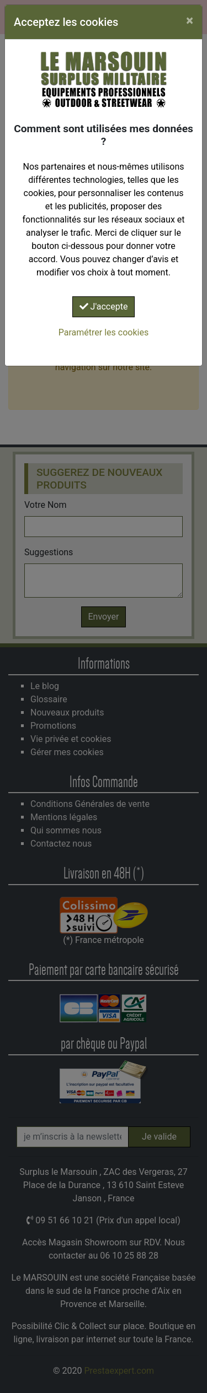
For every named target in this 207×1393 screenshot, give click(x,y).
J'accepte (103, 306)
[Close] (189, 20)
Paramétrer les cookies (103, 332)
